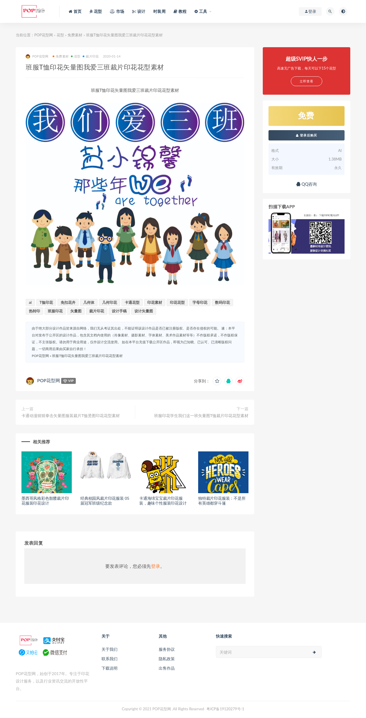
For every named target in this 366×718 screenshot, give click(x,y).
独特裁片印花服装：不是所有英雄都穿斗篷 (222, 500)
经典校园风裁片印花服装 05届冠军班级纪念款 (104, 500)
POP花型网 (43, 35)
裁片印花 (91, 56)
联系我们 (110, 658)
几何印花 (109, 302)
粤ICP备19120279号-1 (225, 709)
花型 (60, 35)
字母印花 (199, 302)
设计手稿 (119, 311)
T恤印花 (46, 302)
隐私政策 (167, 658)
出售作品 (167, 668)
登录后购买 (306, 135)
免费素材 (74, 35)
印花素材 (154, 302)
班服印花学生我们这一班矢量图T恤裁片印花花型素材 (201, 415)
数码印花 (222, 302)
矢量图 (75, 311)
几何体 (88, 302)
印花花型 (177, 302)
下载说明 (110, 668)
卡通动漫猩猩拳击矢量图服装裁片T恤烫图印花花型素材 (70, 415)
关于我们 (110, 649)
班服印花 (55, 311)
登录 (155, 566)
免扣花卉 (68, 302)
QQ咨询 (306, 184)
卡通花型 (132, 302)
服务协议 (167, 649)
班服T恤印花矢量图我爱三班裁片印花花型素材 (87, 356)
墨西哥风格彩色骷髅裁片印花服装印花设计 (45, 500)
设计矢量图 (143, 311)
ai (30, 302)
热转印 (34, 311)
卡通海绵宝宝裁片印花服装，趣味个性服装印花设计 (163, 500)
